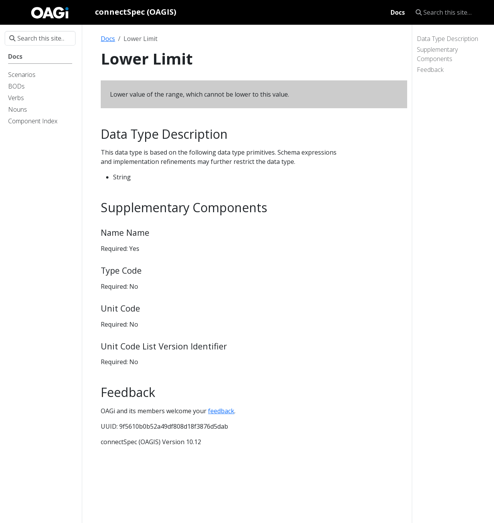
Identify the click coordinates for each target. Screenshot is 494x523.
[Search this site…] (450, 12)
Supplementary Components (437, 54)
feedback (221, 411)
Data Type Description (447, 38)
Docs (108, 38)
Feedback (430, 69)
